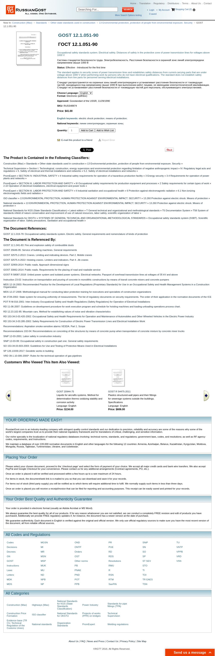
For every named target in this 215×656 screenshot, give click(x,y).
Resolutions (115, 561)
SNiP (145, 542)
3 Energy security (154, 176)
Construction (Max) (22, 22)
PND (77, 575)
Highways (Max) (40, 605)
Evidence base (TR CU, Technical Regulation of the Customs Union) (17, 624)
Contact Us (112, 641)
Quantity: (62, 130)
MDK (9, 579)
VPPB (179, 551)
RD (110, 551)
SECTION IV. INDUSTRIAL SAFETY (38, 176)
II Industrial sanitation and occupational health (100, 190)
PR (110, 542)
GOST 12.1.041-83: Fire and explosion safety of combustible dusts (38, 245)
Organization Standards (64, 624)
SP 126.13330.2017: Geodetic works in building (28, 351)
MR (43, 551)
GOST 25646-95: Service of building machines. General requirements (40, 250)
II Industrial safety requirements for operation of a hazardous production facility (101, 176)
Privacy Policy (127, 641)
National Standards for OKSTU (19, 218)
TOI (145, 575)
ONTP (78, 547)
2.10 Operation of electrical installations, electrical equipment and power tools (44, 186)
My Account (164, 10)
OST (77, 556)
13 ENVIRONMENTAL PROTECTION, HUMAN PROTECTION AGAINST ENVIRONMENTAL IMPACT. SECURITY (80, 198)
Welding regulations (118, 624)
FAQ (82, 641)
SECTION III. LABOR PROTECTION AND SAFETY (46, 183)
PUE (111, 547)
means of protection (116, 118)
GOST (10, 561)
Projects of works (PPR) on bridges (91, 614)
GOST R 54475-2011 (119, 391)
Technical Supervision (14, 168)
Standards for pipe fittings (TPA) (117, 604)
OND (77, 542)
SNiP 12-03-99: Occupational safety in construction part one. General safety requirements (50, 341)
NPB (43, 579)
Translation (145, 3)
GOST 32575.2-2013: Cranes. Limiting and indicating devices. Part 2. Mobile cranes (47, 255)
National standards (13, 203)
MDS (9, 584)
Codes (10, 542)
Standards (41, 22)
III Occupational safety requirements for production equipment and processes (116, 183)
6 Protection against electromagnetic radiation (151, 190)
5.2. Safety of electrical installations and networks (110, 171)
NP (42, 584)
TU (178, 542)
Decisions (12, 547)
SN (144, 547)
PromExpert (9, 176)
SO (144, 551)
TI (144, 570)
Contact (208, 3)
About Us (196, 3)
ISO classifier (10, 198)
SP (144, 556)
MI (42, 547)
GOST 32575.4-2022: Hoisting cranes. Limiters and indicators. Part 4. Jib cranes (45, 260)
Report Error (108, 140)
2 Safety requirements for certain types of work (184, 183)
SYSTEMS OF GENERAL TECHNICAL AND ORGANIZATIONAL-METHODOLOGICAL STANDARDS (92, 218)
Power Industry (90, 605)
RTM (111, 579)
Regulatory (159, 3)
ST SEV (147, 561)
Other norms (81, 561)
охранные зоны (114, 123)
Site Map (141, 641)
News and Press (96, 641)
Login (151, 10)
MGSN (44, 542)
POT (77, 579)
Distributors (173, 3)
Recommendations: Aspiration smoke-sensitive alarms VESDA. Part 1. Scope (44, 326)
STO (145, 565)
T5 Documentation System (176, 210)
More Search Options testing (128, 15)
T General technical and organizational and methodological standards (123, 210)
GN (8, 556)
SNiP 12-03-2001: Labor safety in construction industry (32, 336)
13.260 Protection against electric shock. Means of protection (175, 198)
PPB (77, 584)
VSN (178, 561)
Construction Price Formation (16, 614)
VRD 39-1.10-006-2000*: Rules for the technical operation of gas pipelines (42, 355)
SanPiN (113, 584)
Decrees (11, 551)
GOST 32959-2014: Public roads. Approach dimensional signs (36, 264)
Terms (185, 3)
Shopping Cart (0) (183, 9)
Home (133, 3)
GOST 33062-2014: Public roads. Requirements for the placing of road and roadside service (52, 269)
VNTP (179, 547)
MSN (43, 556)
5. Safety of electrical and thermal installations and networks (49, 171)
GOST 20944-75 (65, 391)
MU (43, 570)
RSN (111, 575)
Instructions (13, 565)
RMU (111, 565)
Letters (10, 575)
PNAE (78, 570)
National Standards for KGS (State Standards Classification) (35, 210)
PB (76, 565)
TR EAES (148, 579)
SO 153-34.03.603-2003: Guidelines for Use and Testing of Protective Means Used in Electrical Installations (60, 346)
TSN (145, 584)
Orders (78, 551)
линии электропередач (92, 123)
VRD (178, 556)
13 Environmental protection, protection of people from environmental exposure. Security (146, 22)
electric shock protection (92, 118)
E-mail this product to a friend (76, 140)
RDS (111, 556)
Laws (9, 570)
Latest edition (76, 210)
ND (42, 575)
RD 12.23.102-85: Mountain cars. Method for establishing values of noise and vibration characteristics (57, 311)
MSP (43, 561)
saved (153, 14)
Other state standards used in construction (73, 22)
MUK (43, 565)
